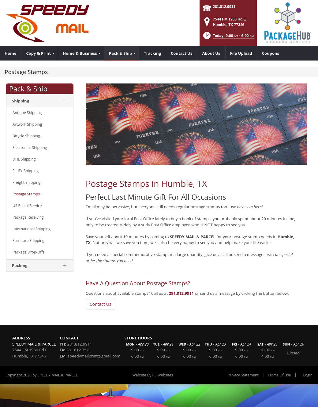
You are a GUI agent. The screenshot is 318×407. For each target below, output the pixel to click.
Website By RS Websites (153, 375)
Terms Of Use (279, 375)
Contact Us (100, 304)
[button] (228, 37)
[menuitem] (10, 53)
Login (307, 375)
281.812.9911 (224, 7)
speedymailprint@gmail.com (94, 356)
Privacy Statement (243, 375)
